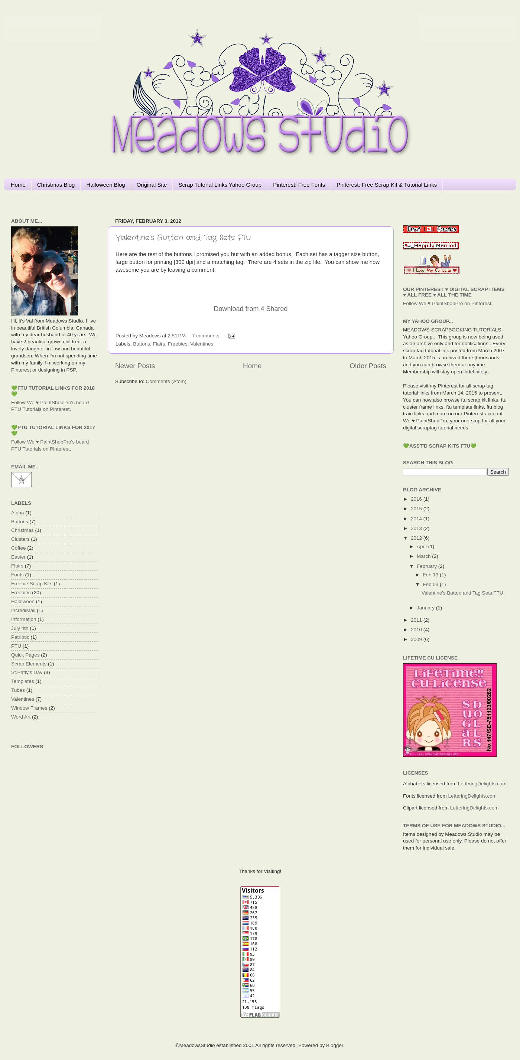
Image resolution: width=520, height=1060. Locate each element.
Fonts (17, 575)
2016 (417, 499)
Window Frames (29, 708)
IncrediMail (23, 610)
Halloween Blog (105, 184)
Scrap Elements (28, 664)
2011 (417, 620)
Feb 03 (431, 584)
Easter (18, 557)
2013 (417, 528)
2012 (417, 538)
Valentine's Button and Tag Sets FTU (183, 237)
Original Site (152, 184)
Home (18, 184)
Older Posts (368, 366)
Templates (22, 681)
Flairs (159, 344)
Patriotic (20, 637)
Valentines (201, 344)
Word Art (20, 717)
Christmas (22, 530)
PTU (16, 646)
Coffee (18, 548)
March (424, 556)
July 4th (20, 628)
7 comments (206, 335)
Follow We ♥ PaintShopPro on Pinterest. (448, 303)
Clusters (20, 539)
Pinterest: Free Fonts (299, 184)
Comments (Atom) (166, 381)
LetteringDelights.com (482, 783)
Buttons (141, 344)
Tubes (18, 690)
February (427, 566)
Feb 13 (431, 575)
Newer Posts (135, 366)
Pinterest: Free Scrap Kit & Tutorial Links (387, 184)
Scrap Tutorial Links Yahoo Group (219, 184)
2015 (417, 508)
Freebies (178, 344)
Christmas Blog (56, 184)
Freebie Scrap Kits (31, 583)
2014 (417, 518)
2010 (417, 629)
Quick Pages (25, 655)
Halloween (23, 601)
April (422, 546)
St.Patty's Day (26, 672)
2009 (417, 639)
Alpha (17, 513)
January (426, 608)
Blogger (334, 1045)
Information (23, 619)
